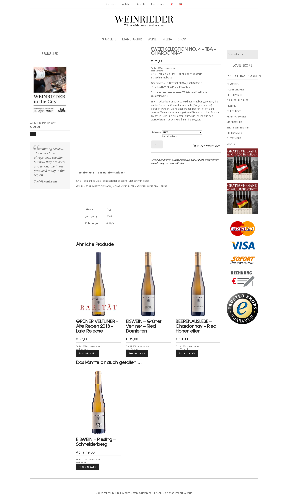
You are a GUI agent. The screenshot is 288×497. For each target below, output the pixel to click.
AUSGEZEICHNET (236, 89)
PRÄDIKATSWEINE (236, 116)
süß (177, 163)
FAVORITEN (233, 84)
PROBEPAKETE (235, 95)
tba (182, 163)
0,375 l (110, 223)
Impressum (157, 4)
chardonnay (157, 163)
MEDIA (167, 39)
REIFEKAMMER (194, 159)
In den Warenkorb (209, 145)
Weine (152, 39)
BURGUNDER (234, 111)
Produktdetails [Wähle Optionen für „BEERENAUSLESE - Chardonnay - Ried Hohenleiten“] (187, 353)
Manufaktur (132, 39)
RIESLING (232, 105)
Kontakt (141, 4)
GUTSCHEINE (234, 138)
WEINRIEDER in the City (42, 123)
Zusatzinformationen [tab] (111, 172)
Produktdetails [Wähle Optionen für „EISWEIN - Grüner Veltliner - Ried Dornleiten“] (137, 353)
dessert (169, 163)
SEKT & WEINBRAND (238, 127)
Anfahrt (126, 4)
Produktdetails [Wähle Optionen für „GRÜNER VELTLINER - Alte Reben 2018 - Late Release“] (87, 353)
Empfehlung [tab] (86, 172)
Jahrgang (156, 132)
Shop (182, 39)
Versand (159, 70)
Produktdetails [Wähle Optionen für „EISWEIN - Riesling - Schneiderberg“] (87, 467)
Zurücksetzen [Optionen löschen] (169, 136)
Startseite (111, 4)
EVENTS (231, 143)
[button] (33, 134)
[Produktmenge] (157, 144)
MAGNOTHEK (234, 122)
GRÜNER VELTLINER (237, 100)
